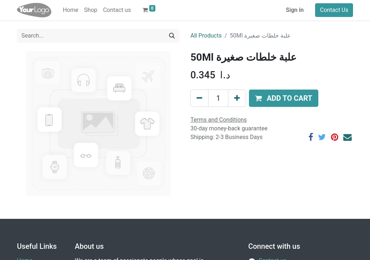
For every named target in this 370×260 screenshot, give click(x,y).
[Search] (172, 36)
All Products (205, 35)
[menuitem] (70, 10)
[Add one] (237, 98)
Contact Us (334, 9)
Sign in (295, 9)
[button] (283, 98)
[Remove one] (199, 98)
